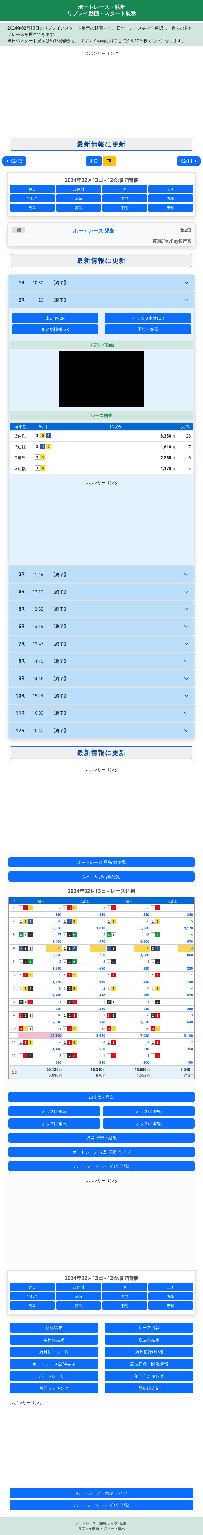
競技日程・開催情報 (149, 1364)
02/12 (14, 161)
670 (190, 941)
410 (102, 914)
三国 (170, 189)
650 (58, 1062)
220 (190, 968)
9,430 (56, 941)
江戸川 (78, 189)
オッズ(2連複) (149, 1123)
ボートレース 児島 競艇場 (101, 862)
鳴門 (124, 198)
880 (146, 995)
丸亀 (170, 198)
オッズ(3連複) (149, 1111)
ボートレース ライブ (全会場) (101, 1166)
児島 (32, 207)
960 (102, 981)
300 (146, 981)
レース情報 (149, 1327)
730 (58, 1008)
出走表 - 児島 (101, 1097)
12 (147, 934)
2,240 (56, 995)
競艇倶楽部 (149, 1388)
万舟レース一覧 (54, 1352)
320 (146, 968)
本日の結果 (53, 1340)
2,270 (56, 954)
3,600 (144, 941)
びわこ (32, 198)
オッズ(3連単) (54, 1111)
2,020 (144, 1022)
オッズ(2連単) (54, 1123)
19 (147, 1028)
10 (59, 1015)
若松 (170, 207)
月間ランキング (54, 1388)
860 (190, 954)
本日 (94, 161)
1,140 (56, 1049)
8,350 (56, 928)
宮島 (78, 207)
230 (102, 954)
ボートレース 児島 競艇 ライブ (101, 1152)
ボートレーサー (54, 1376)
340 (146, 914)
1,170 (188, 928)
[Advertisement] (101, 93)
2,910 (56, 1022)
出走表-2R (54, 318)
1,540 (56, 968)
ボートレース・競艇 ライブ (101, 1493)
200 (190, 1008)
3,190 (188, 1035)
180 (190, 981)
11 (191, 1028)
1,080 (144, 954)
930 (58, 914)
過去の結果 (149, 1340)
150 (190, 1062)
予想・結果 (148, 329)
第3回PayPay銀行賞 (102, 876)
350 (190, 1049)
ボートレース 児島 (93, 230)
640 (190, 1022)
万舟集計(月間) (149, 1352)
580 (102, 1049)
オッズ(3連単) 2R (148, 318)
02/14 (189, 161)
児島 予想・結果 (101, 1138)
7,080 (144, 1035)
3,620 (100, 1035)
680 (102, 968)
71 (59, 1028)
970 (102, 941)
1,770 (56, 981)
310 (102, 1008)
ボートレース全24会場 (54, 1364)
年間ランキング (149, 1376)
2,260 (144, 928)
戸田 (32, 189)
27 (59, 934)
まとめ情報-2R (55, 329)
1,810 (100, 928)
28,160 (55, 1035)
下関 (124, 207)
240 (190, 914)
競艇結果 (53, 1327)
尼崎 (78, 198)
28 (59, 921)
